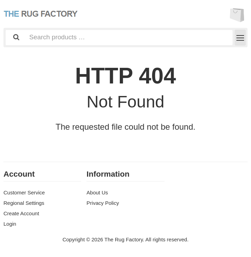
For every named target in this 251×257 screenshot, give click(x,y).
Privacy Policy (102, 203)
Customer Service (24, 192)
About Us (97, 192)
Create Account (21, 213)
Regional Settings (23, 203)
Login (9, 224)
